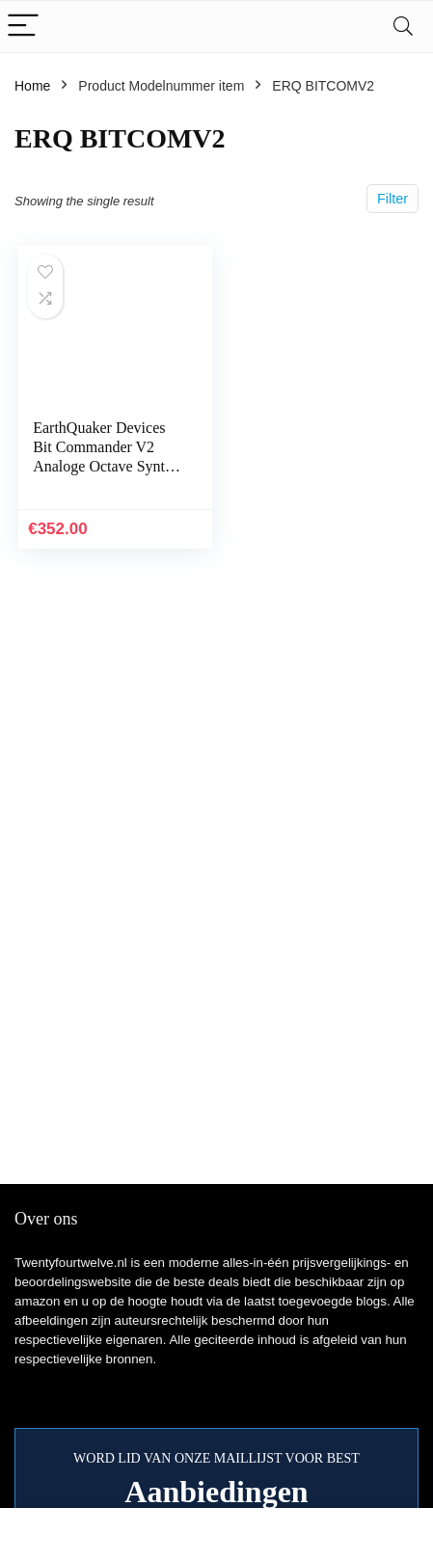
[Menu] (23, 26)
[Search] (403, 26)
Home (32, 86)
